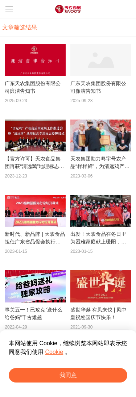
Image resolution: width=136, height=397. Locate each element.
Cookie (54, 352)
